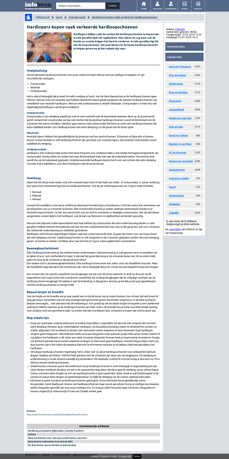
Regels (184, 9)
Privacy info (124, 456)
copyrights (175, 229)
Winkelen (174, 204)
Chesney (180, 29)
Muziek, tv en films (180, 144)
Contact (198, 9)
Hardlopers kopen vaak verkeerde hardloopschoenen (124, 17)
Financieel (175, 101)
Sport (59, 17)
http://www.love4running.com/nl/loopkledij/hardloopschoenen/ (57, 414)
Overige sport (77, 17)
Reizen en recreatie (181, 161)
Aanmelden (170, 9)
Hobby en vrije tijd (180, 118)
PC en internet (177, 152)
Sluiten (137, 456)
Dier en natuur (177, 75)
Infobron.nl (43, 17)
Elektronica (176, 83)
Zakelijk (174, 212)
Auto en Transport (180, 66)
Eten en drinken (178, 92)
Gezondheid (176, 109)
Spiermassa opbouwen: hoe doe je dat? (50, 441)
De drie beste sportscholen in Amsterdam (52, 445)
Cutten (32, 434)
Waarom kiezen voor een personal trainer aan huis (57, 438)
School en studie (179, 178)
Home (144, 9)
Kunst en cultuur (178, 135)
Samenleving (177, 169)
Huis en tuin (176, 126)
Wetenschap (176, 195)
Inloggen (157, 9)
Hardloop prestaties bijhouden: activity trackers (56, 430)
